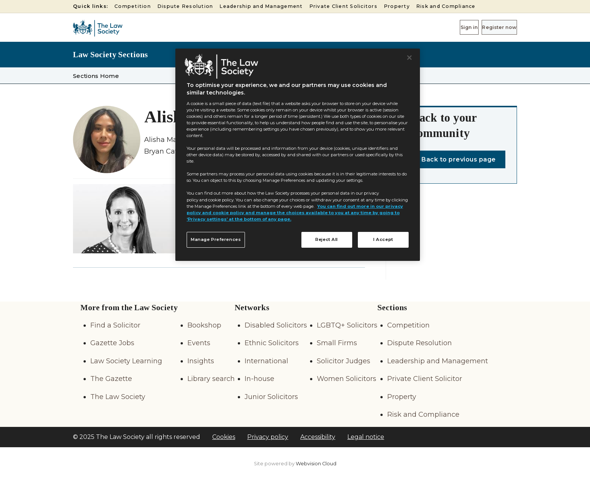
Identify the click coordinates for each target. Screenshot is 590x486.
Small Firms (337, 343)
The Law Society (117, 397)
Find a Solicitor (115, 325)
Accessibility (317, 436)
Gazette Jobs (112, 343)
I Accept (383, 239)
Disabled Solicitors (276, 325)
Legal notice (365, 436)
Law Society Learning (126, 361)
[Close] (409, 57)
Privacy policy (267, 436)
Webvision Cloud (316, 463)
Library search (211, 379)
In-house (259, 379)
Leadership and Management (261, 6)
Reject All (326, 239)
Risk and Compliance (446, 6)
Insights (200, 361)
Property (397, 6)
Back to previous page (458, 159)
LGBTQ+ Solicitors (347, 325)
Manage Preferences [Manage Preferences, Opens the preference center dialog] (216, 239)
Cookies (223, 436)
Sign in (443, 27)
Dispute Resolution (185, 6)
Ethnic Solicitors (272, 343)
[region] (297, 155)
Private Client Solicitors (343, 6)
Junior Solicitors (271, 397)
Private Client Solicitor (424, 379)
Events (198, 343)
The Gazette (111, 379)
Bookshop (204, 325)
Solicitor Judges (343, 361)
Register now (491, 27)
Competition (132, 6)
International (266, 361)
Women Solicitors (346, 379)
